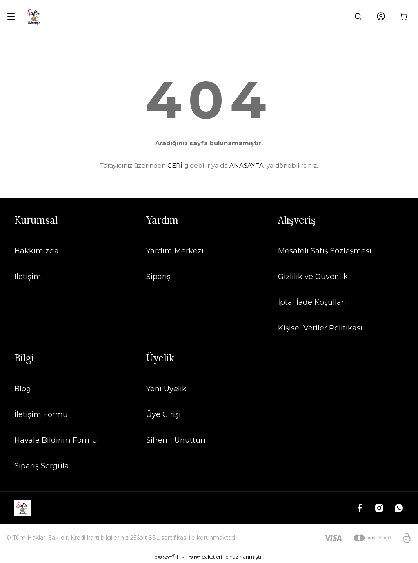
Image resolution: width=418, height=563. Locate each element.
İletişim (27, 276)
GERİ (174, 165)
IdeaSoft (164, 557)
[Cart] (404, 16)
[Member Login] (381, 16)
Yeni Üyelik (166, 388)
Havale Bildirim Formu (55, 440)
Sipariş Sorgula (41, 465)
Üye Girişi (163, 414)
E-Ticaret (189, 557)
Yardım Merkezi (175, 250)
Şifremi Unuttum (177, 440)
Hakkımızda (36, 250)
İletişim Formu (41, 414)
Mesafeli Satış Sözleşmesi (324, 250)
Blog (22, 388)
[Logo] (34, 16)
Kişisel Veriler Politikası (320, 328)
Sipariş (158, 276)
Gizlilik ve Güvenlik (313, 276)
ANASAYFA (246, 165)
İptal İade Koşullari (312, 302)
